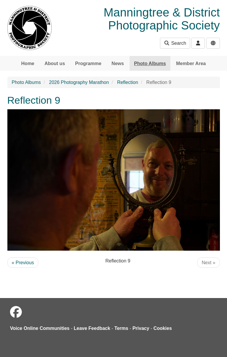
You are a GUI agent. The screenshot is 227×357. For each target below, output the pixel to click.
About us (55, 63)
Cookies (162, 328)
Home (27, 63)
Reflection (127, 82)
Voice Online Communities (40, 328)
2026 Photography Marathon (79, 82)
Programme (88, 63)
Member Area (191, 63)
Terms (121, 328)
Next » (208, 262)
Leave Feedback (92, 328)
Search (175, 43)
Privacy (141, 328)
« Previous (23, 262)
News (118, 63)
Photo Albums (150, 63)
